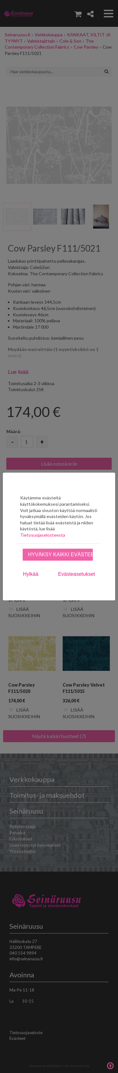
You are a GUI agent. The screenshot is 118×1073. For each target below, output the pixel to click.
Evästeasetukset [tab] (76, 574)
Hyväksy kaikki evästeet (60, 554)
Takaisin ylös (110, 1065)
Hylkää (30, 574)
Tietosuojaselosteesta (42, 535)
